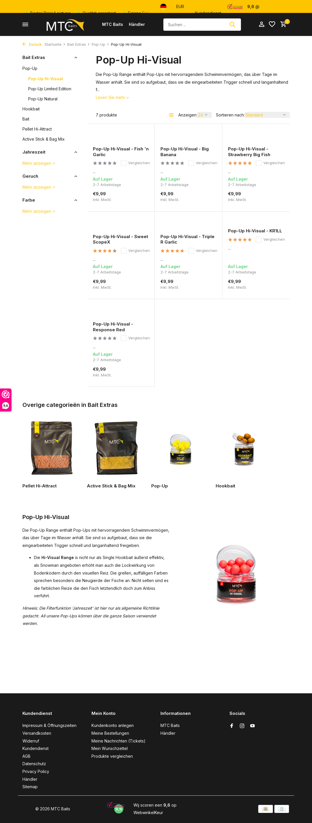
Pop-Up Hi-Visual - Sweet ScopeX (120, 239)
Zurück (32, 44)
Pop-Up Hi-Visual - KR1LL (255, 230)
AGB (26, 756)
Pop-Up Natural (43, 98)
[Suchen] (202, 24)
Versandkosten (36, 733)
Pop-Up (100, 44)
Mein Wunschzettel (109, 748)
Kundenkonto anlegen (112, 725)
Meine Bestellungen (110, 733)
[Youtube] (252, 726)
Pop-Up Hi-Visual (45, 78)
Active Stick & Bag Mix (43, 139)
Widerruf (30, 740)
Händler (137, 24)
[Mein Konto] (261, 24)
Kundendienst (35, 748)
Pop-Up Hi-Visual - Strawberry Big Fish (249, 151)
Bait (25, 118)
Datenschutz (34, 763)
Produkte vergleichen (112, 756)
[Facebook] (231, 726)
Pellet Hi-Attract (37, 129)
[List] (171, 115)
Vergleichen (135, 163)
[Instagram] (242, 726)
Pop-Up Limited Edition (49, 88)
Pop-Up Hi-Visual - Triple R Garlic (187, 239)
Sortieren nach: (230, 114)
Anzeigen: (187, 114)
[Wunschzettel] (272, 24)
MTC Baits (112, 24)
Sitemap (30, 786)
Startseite (55, 44)
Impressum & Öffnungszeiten (49, 725)
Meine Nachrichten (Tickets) (118, 740)
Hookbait (31, 108)
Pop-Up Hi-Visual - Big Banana (184, 151)
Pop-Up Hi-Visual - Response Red (113, 326)
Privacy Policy (35, 771)
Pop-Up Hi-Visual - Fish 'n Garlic (121, 151)
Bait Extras (78, 44)
